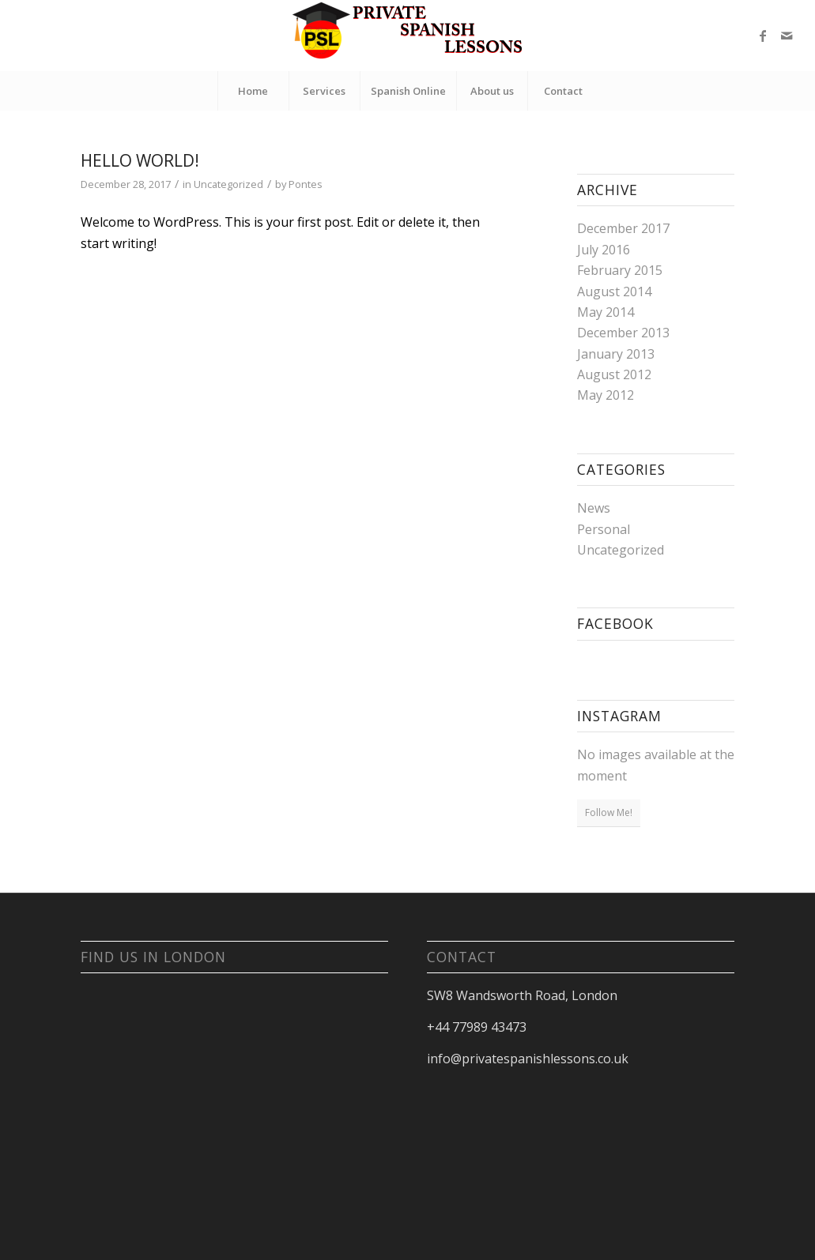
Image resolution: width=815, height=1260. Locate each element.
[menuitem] (253, 91)
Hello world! (140, 160)
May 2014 (605, 312)
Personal (603, 529)
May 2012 (605, 395)
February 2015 (619, 270)
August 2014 (614, 291)
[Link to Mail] (786, 35)
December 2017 (623, 228)
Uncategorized (228, 184)
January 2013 (616, 354)
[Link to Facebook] (763, 35)
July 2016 (603, 249)
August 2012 (614, 374)
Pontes (306, 184)
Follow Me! (608, 812)
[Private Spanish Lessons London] (407, 35)
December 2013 (623, 332)
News (593, 508)
